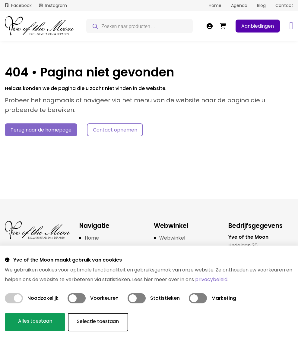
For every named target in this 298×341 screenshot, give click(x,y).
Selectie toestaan (98, 321)
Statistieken (165, 298)
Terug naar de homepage (41, 129)
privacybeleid (211, 279)
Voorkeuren (104, 298)
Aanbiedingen (257, 26)
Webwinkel (172, 237)
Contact (284, 5)
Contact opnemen (115, 129)
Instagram (56, 5)
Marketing (223, 298)
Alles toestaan (35, 321)
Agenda (239, 5)
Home (215, 5)
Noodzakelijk (43, 298)
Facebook (21, 5)
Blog (261, 5)
